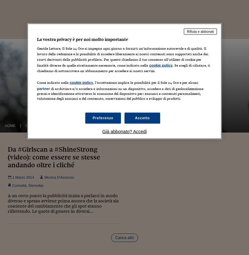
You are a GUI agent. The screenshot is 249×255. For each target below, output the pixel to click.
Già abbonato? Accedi (124, 131)
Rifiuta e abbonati (200, 31)
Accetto (142, 118)
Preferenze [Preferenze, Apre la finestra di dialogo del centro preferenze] (103, 118)
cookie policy (160, 65)
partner (43, 88)
